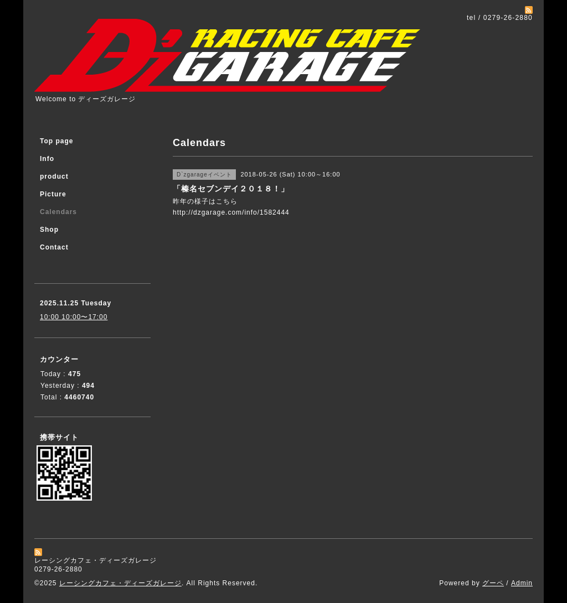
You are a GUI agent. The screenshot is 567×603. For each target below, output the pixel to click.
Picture (53, 194)
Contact (54, 247)
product (54, 176)
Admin (522, 583)
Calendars (58, 212)
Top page (56, 141)
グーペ (493, 583)
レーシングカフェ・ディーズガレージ (120, 583)
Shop (49, 229)
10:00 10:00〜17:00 (73, 317)
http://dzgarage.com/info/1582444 (231, 212)
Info (47, 159)
